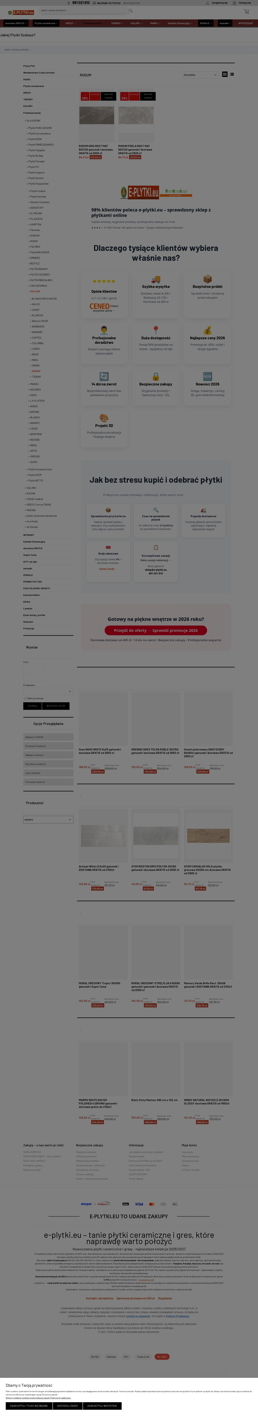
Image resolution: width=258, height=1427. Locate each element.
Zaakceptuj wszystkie (102, 1405)
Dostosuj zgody (67, 1405)
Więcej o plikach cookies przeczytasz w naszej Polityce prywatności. (38, 1397)
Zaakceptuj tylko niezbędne (29, 1405)
